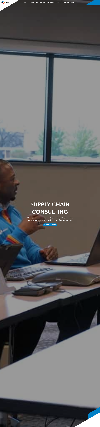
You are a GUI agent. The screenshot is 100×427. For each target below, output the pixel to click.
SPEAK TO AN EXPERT (50, 224)
